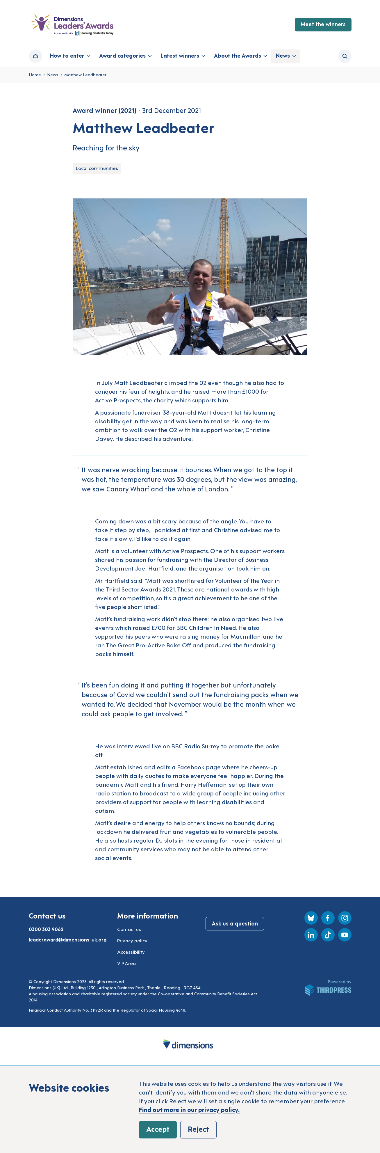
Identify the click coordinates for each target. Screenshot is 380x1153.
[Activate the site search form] (345, 56)
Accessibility (131, 951)
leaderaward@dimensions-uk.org (67, 939)
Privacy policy (132, 940)
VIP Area (126, 963)
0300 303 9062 (46, 929)
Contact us (129, 929)
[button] (69, 56)
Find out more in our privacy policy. (189, 1109)
